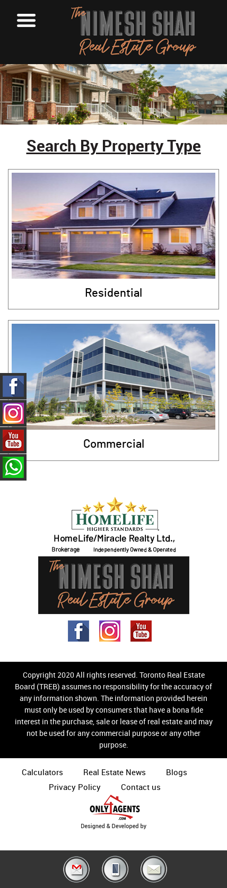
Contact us (141, 787)
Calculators (42, 772)
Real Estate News (114, 772)
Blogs (176, 772)
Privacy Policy (75, 787)
